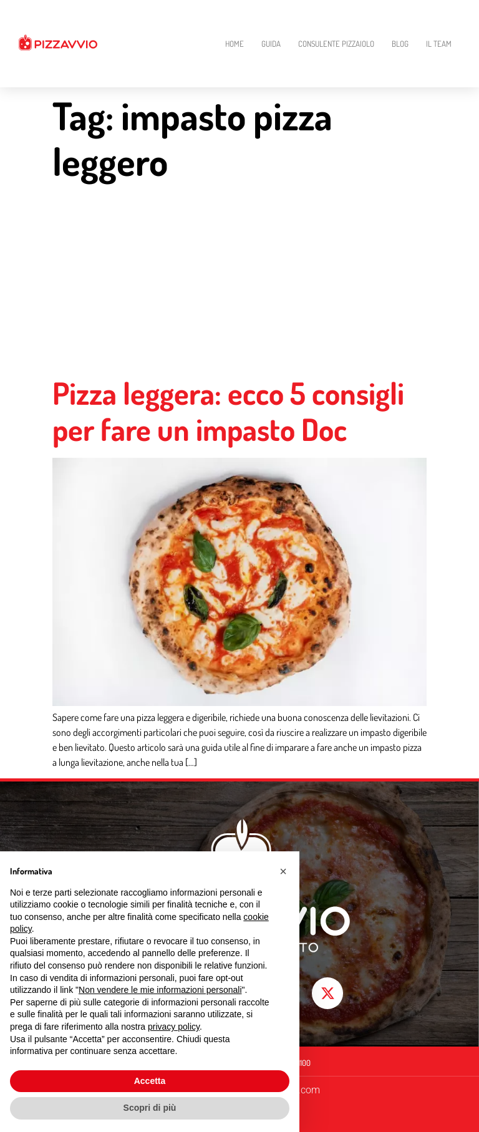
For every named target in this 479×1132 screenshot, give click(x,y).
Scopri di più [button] (150, 1108)
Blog (400, 44)
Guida (271, 44)
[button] (283, 871)
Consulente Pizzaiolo (336, 44)
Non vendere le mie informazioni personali (160, 990)
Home (234, 44)
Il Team (439, 44)
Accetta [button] (150, 1081)
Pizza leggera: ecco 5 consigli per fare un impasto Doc (228, 411)
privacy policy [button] (174, 1027)
